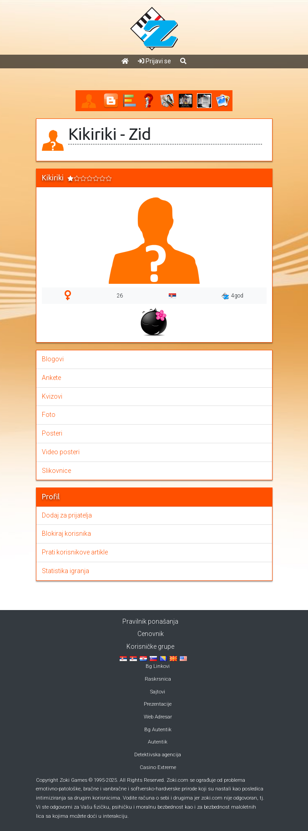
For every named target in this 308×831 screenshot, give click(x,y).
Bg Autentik (158, 730)
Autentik (157, 742)
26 (119, 295)
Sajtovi (157, 692)
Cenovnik (150, 633)
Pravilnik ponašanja (150, 621)
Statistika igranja (65, 571)
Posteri (52, 433)
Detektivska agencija (157, 755)
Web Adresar (158, 717)
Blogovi (53, 359)
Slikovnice (56, 470)
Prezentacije (158, 704)
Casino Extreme (158, 767)
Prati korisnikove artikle (75, 552)
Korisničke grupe (150, 646)
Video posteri (61, 452)
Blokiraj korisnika (66, 533)
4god (232, 296)
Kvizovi (52, 396)
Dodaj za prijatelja (67, 515)
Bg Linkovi (158, 666)
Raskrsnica (158, 679)
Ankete (51, 377)
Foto (49, 414)
